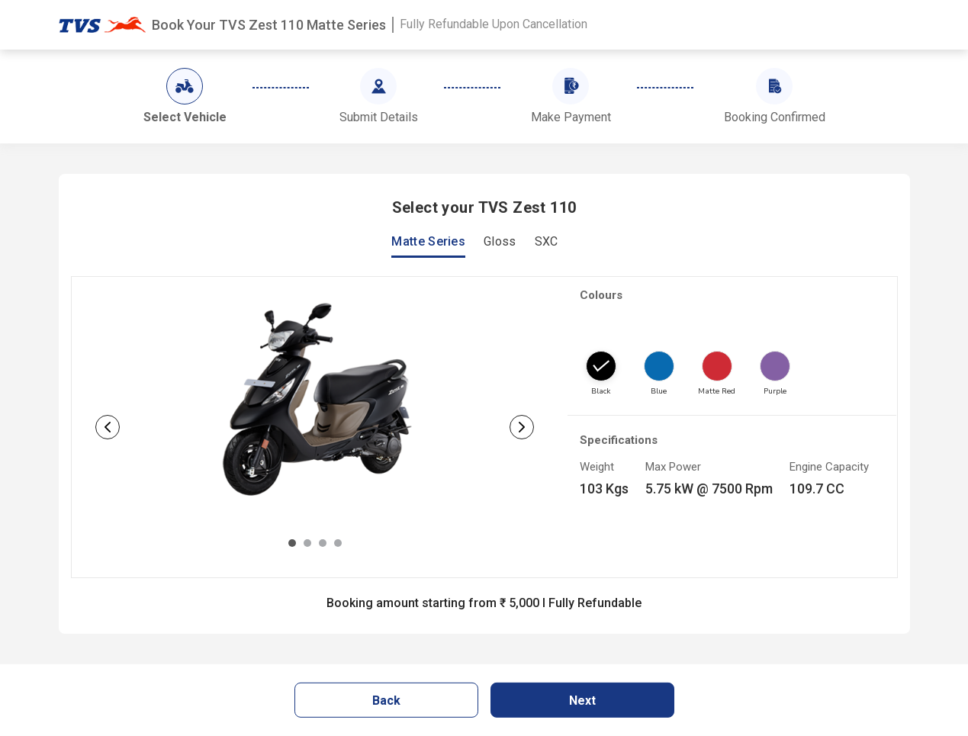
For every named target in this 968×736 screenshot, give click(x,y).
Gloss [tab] (500, 242)
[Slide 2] (307, 543)
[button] (107, 427)
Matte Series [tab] (428, 242)
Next (582, 700)
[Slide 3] (322, 543)
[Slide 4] (338, 543)
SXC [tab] (546, 242)
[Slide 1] (292, 543)
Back (386, 700)
